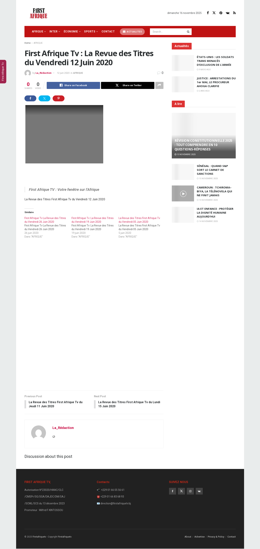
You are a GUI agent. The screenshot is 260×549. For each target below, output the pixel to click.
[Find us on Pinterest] (220, 13)
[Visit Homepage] (39, 13)
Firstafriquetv (39, 537)
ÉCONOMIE (71, 31)
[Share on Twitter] (127, 85)
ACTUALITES (132, 31)
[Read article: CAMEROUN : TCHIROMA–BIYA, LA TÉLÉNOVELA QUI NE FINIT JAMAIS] (183, 193)
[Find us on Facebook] (208, 13)
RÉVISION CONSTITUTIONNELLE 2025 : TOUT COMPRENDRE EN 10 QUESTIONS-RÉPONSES (203, 145)
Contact (108, 31)
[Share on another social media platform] (159, 85)
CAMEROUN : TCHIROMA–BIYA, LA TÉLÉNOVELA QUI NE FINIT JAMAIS (214, 191)
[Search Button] (188, 31)
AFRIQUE (37, 31)
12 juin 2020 (63, 73)
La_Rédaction (44, 73)
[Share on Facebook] (73, 85)
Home (27, 43)
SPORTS (89, 31)
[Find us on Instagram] (190, 491)
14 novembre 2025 (207, 200)
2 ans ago (203, 91)
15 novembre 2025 (185, 154)
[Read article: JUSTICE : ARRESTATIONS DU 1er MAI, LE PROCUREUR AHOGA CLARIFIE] (183, 84)
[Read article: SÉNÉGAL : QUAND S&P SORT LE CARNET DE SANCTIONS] (183, 172)
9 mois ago (204, 69)
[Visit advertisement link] (93, 317)
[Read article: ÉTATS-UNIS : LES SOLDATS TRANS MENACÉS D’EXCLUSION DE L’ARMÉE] (183, 63)
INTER (53, 31)
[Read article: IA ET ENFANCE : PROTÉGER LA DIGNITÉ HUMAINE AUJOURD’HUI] (183, 215)
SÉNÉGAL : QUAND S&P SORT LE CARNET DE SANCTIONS (212, 169)
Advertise (199, 536)
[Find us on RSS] (234, 13)
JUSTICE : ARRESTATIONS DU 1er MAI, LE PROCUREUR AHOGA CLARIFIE (216, 82)
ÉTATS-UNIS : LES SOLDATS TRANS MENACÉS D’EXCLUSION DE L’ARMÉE (215, 61)
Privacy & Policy (216, 536)
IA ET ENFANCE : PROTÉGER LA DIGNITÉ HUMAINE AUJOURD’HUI (215, 212)
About (188, 536)
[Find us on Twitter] (214, 13)
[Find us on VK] (227, 13)
